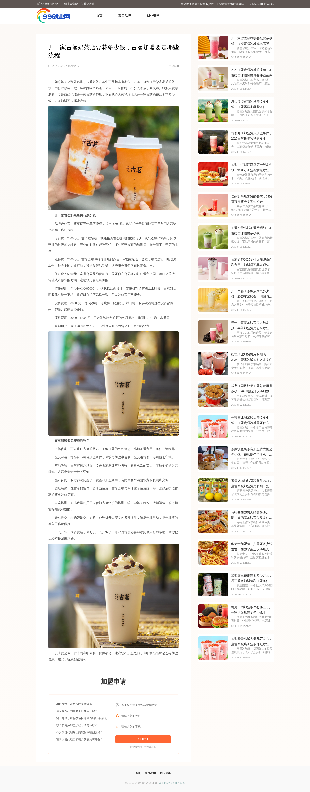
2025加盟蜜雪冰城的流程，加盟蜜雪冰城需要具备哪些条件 (251, 72)
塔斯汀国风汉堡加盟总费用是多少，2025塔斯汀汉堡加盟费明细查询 (251, 389)
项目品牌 (124, 15)
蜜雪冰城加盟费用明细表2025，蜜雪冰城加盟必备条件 (251, 357)
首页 (99, 15)
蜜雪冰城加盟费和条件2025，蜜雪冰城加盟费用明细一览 (251, 483)
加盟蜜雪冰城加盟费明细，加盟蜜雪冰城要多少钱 (251, 230)
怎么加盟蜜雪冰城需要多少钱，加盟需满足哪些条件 (250, 104)
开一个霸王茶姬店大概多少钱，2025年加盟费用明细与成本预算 (251, 294)
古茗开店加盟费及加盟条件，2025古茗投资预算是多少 (251, 135)
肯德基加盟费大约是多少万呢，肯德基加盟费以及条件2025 (250, 516)
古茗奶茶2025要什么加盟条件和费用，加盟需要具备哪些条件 (251, 263)
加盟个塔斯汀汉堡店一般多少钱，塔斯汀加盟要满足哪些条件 (251, 168)
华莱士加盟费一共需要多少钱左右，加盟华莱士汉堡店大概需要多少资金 (251, 547)
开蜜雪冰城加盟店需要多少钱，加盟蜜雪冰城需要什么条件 (251, 421)
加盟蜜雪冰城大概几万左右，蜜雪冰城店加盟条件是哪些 (251, 641)
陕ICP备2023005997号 (172, 783)
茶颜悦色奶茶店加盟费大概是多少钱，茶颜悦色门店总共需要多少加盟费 (251, 452)
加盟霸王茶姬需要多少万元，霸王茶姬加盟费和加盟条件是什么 (251, 579)
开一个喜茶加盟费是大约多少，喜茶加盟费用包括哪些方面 (251, 326)
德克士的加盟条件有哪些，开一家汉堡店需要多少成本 (251, 609)
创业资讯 (153, 15)
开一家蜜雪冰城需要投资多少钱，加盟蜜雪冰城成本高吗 (209, 4)
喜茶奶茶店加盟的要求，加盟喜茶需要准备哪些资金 (251, 199)
